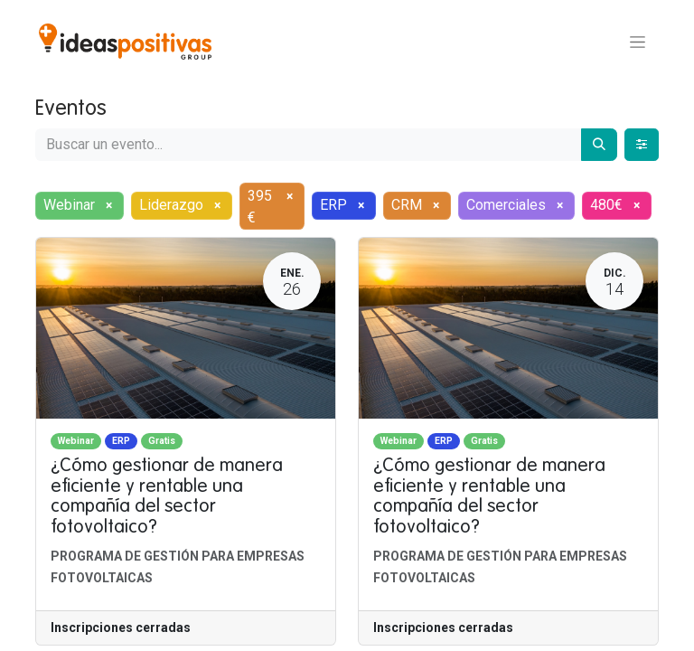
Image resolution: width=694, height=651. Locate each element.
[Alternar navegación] (637, 42)
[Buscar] (599, 144)
